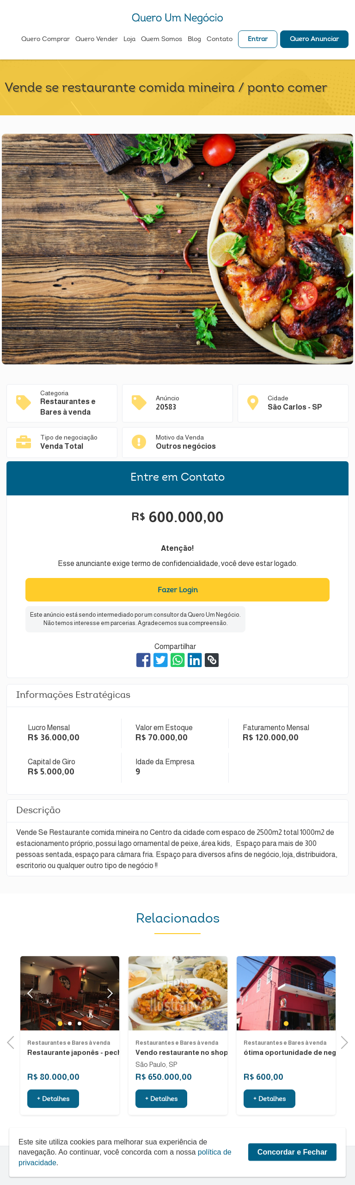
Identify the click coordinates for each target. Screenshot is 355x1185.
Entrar (258, 39)
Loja (129, 39)
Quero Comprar (45, 39)
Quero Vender (96, 39)
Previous (13, 1041)
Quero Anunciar (314, 39)
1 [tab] (60, 1046)
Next (107, 1015)
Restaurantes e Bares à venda (68, 1065)
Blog (194, 39)
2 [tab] (69, 1046)
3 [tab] (79, 1046)
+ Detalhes (53, 1122)
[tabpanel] (178, 1016)
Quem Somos (161, 39)
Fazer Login (178, 590)
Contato (220, 39)
